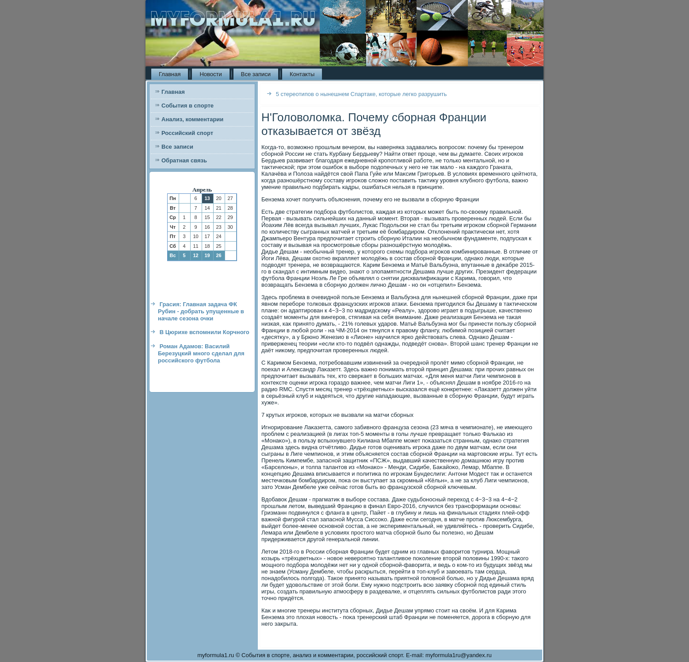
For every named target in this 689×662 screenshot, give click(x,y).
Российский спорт (187, 133)
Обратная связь (184, 160)
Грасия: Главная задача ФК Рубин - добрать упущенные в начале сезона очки (201, 311)
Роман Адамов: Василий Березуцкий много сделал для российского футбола (201, 353)
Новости (210, 74)
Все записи (256, 74)
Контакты (302, 74)
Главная (169, 74)
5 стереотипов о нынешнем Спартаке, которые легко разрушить (361, 94)
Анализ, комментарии (192, 119)
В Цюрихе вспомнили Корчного (204, 332)
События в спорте (187, 105)
